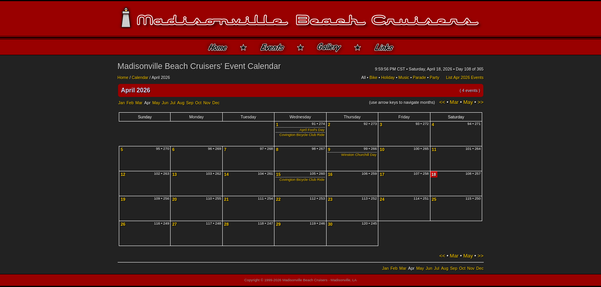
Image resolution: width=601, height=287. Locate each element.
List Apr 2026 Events (465, 77)
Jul (173, 102)
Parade (419, 77)
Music (404, 77)
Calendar (140, 77)
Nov (206, 102)
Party (434, 77)
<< (442, 102)
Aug (180, 102)
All (363, 77)
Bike (373, 77)
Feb (129, 102)
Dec (216, 102)
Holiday (388, 77)
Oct (198, 102)
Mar (138, 102)
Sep (190, 102)
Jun (165, 102)
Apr (147, 102)
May (156, 102)
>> (481, 102)
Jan (121, 102)
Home (123, 77)
